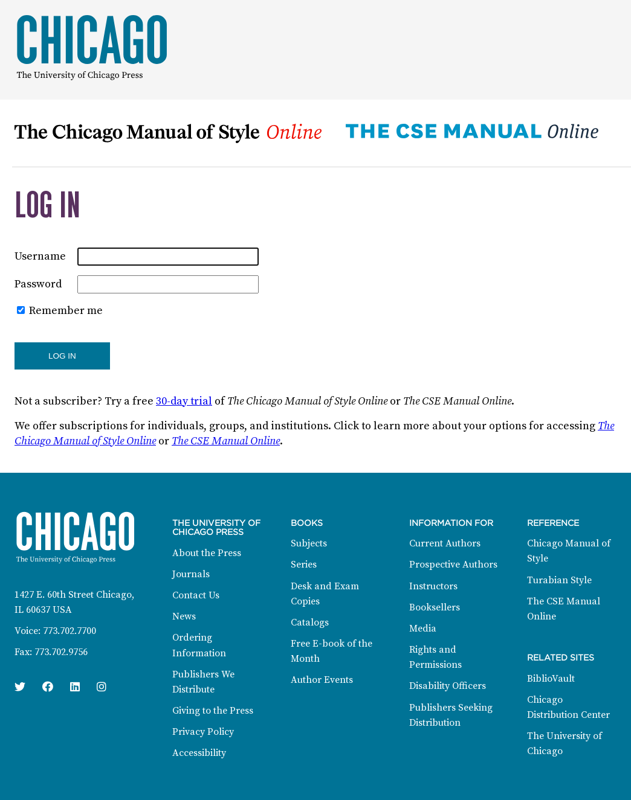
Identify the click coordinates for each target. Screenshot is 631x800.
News (184, 616)
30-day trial (184, 401)
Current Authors (445, 543)
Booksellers (434, 607)
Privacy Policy (203, 732)
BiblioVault (551, 679)
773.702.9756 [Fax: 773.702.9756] (61, 652)
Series (304, 564)
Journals (191, 574)
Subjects (309, 543)
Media (422, 628)
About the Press (206, 553)
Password (38, 284)
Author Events (322, 680)
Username (40, 256)
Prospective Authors (453, 564)
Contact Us (195, 595)
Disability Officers (447, 686)
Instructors (433, 586)
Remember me (66, 311)
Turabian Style (559, 580)
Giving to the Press (212, 711)
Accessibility (199, 753)
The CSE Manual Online (226, 441)
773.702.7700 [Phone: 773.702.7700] (69, 631)
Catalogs (310, 622)
